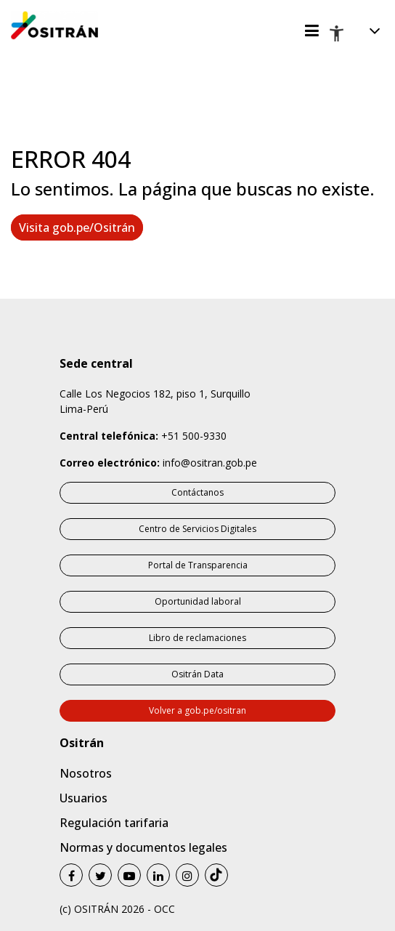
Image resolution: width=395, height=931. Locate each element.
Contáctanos (197, 492)
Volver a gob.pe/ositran (197, 710)
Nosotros (86, 773)
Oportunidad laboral (198, 601)
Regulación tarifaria (114, 823)
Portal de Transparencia (198, 565)
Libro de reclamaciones (197, 638)
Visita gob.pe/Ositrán (77, 227)
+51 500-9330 (194, 436)
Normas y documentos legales (143, 847)
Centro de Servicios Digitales (197, 529)
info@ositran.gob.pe (210, 462)
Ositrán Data (197, 674)
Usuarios (83, 798)
